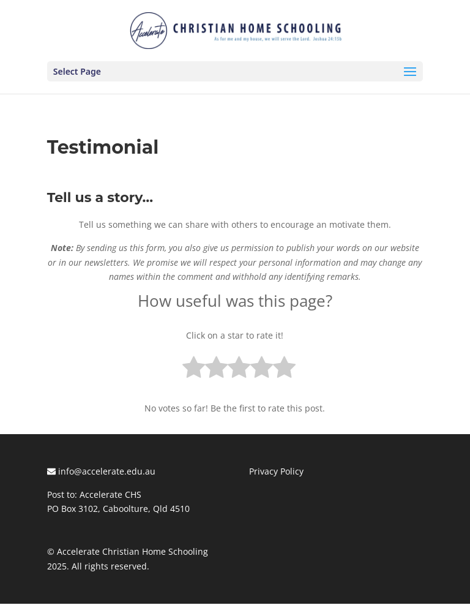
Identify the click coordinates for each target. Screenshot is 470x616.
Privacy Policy (276, 471)
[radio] (193, 369)
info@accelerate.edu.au (101, 471)
